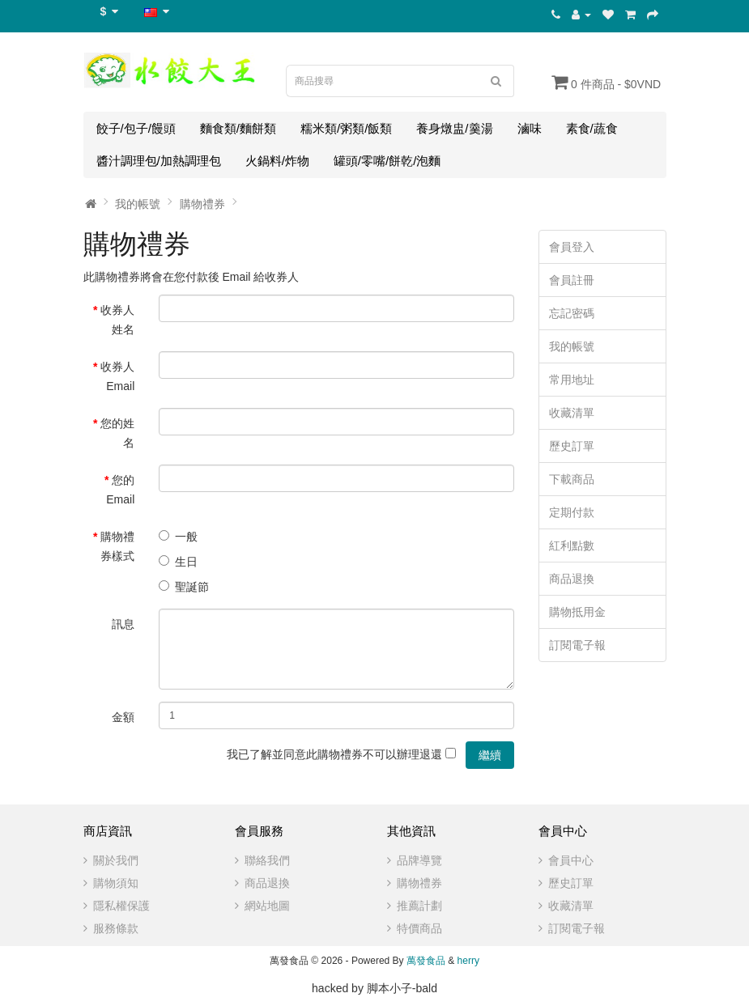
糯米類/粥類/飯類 (346, 128)
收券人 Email (117, 376)
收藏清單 (571, 412)
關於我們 (115, 860)
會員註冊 (571, 280)
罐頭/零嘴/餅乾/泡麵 (387, 161)
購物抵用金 (577, 611)
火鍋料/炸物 (277, 161)
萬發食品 (425, 960)
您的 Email (120, 489)
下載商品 (571, 479)
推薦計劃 (419, 905)
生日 (178, 561)
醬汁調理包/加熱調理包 (158, 161)
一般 (178, 536)
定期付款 (571, 512)
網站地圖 (267, 905)
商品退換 (571, 578)
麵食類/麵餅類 (238, 128)
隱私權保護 (121, 905)
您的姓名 (117, 433)
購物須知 (115, 883)
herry (468, 960)
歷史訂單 (571, 445)
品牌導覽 (419, 860)
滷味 (529, 128)
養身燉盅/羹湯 (454, 128)
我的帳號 (137, 203)
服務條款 (115, 928)
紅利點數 (571, 545)
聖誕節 (184, 586)
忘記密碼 (571, 313)
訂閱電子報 (577, 645)
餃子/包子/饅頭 (136, 128)
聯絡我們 (267, 860)
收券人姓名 (117, 319)
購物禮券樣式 (117, 546)
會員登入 (571, 246)
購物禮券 (202, 203)
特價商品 (419, 928)
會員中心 (571, 860)
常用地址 (571, 379)
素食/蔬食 (592, 128)
